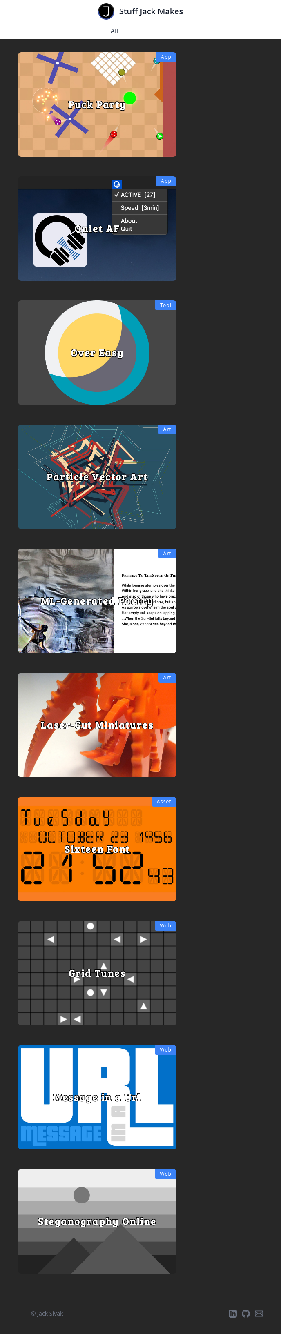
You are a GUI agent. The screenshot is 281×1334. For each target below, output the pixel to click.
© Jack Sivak (47, 1313)
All (114, 31)
